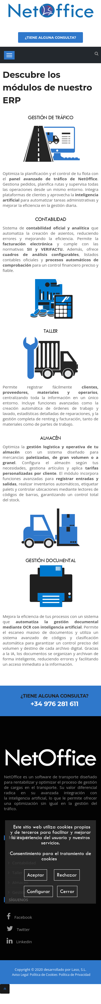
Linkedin (18, 941)
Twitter (17, 929)
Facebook (18, 917)
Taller (51, 331)
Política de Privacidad (74, 974)
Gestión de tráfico (50, 117)
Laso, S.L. (78, 969)
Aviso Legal (20, 974)
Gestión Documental (51, 560)
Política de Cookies (43, 974)
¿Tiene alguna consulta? (50, 37)
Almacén (50, 438)
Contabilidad (50, 219)
